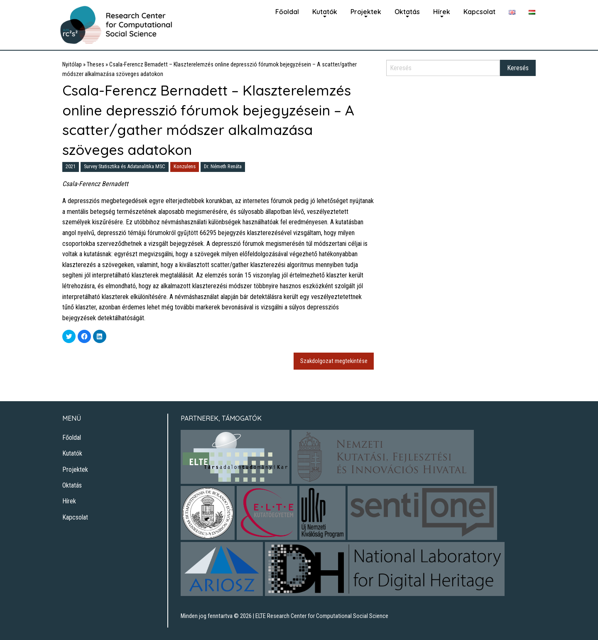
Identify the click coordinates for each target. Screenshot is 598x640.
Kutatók (324, 11)
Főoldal (287, 11)
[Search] (443, 68)
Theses (95, 64)
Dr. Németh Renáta (223, 166)
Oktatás (407, 11)
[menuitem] (287, 11)
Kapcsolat (479, 11)
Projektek (365, 11)
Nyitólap (72, 64)
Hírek (441, 11)
